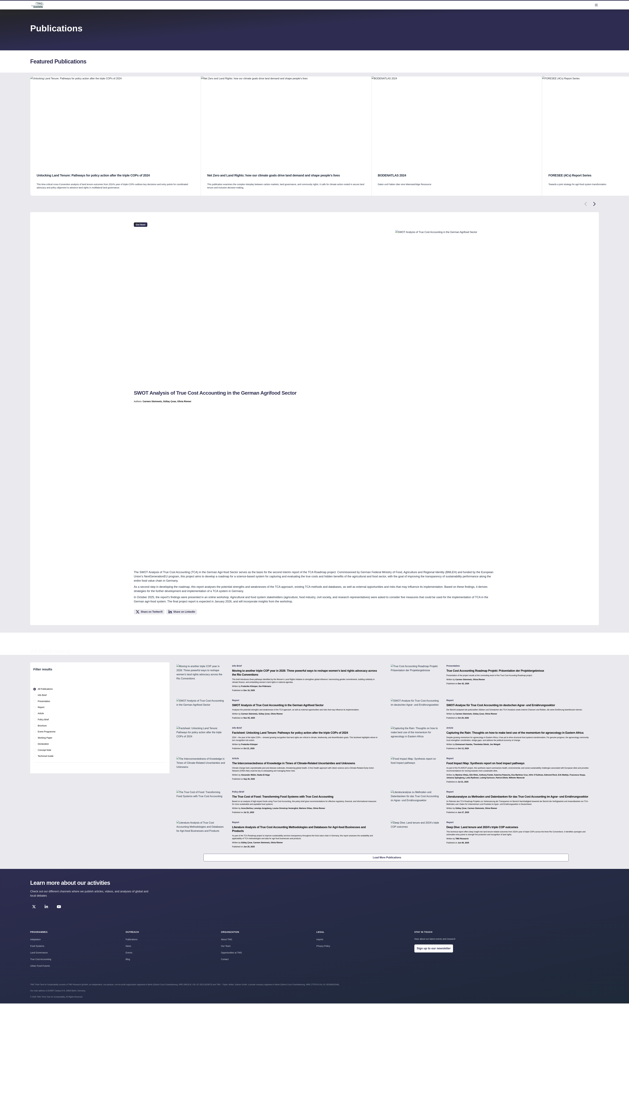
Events (129, 952)
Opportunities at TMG (231, 952)
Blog (128, 959)
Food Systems (37, 946)
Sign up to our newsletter (434, 948)
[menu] (596, 5)
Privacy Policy (323, 946)
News (128, 946)
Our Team (226, 946)
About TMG (226, 939)
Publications (132, 939)
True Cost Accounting (40, 959)
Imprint (319, 939)
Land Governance (39, 952)
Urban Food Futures (40, 966)
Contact (224, 959)
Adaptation (35, 939)
